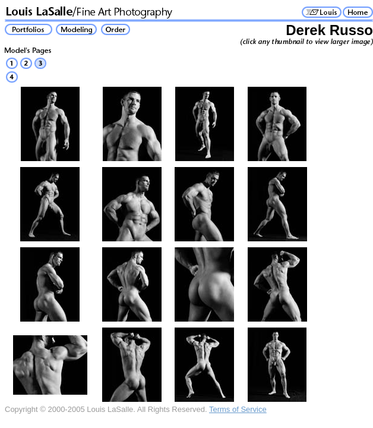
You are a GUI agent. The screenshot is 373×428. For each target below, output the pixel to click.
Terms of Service (238, 409)
